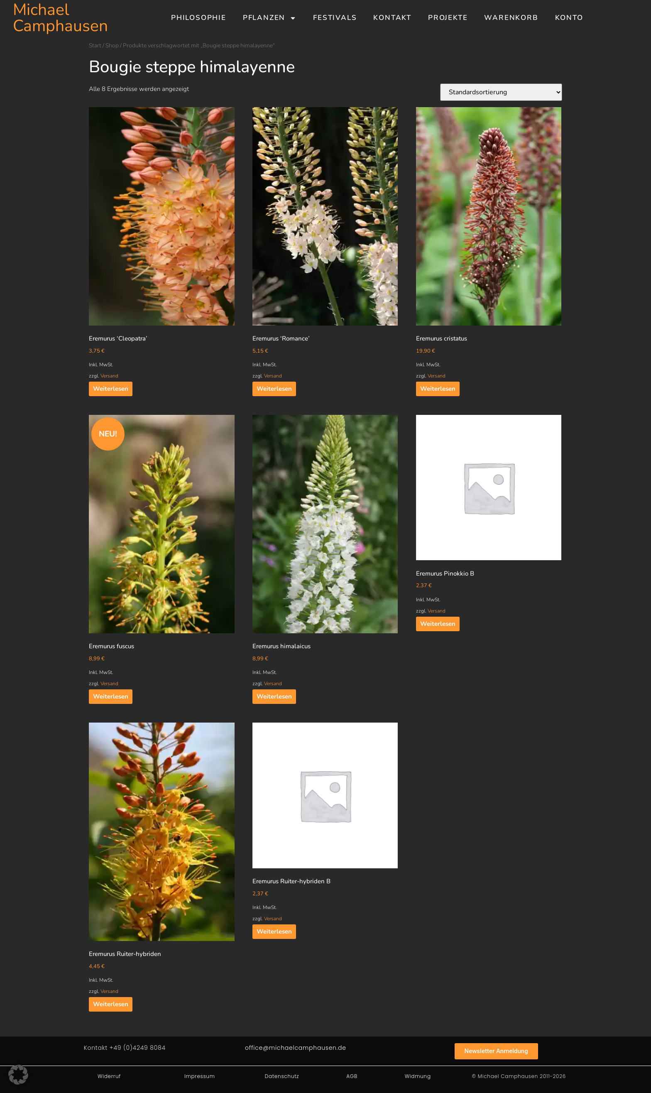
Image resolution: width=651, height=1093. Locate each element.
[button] (18, 1074)
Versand (109, 376)
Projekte (447, 17)
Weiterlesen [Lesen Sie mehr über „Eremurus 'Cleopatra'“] (110, 389)
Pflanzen (269, 18)
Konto (569, 17)
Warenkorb (511, 17)
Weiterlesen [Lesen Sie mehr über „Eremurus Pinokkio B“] (437, 624)
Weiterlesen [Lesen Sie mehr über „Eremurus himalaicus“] (274, 696)
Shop (112, 45)
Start (95, 45)
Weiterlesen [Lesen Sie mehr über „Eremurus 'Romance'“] (274, 389)
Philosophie (198, 17)
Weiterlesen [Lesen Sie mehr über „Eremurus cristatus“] (437, 389)
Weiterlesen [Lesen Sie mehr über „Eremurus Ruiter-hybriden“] (110, 1004)
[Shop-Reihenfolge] (501, 92)
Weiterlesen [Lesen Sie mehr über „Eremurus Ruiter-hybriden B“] (274, 931)
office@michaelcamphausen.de (295, 1048)
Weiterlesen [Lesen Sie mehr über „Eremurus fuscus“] (110, 696)
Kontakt (392, 17)
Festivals (335, 17)
